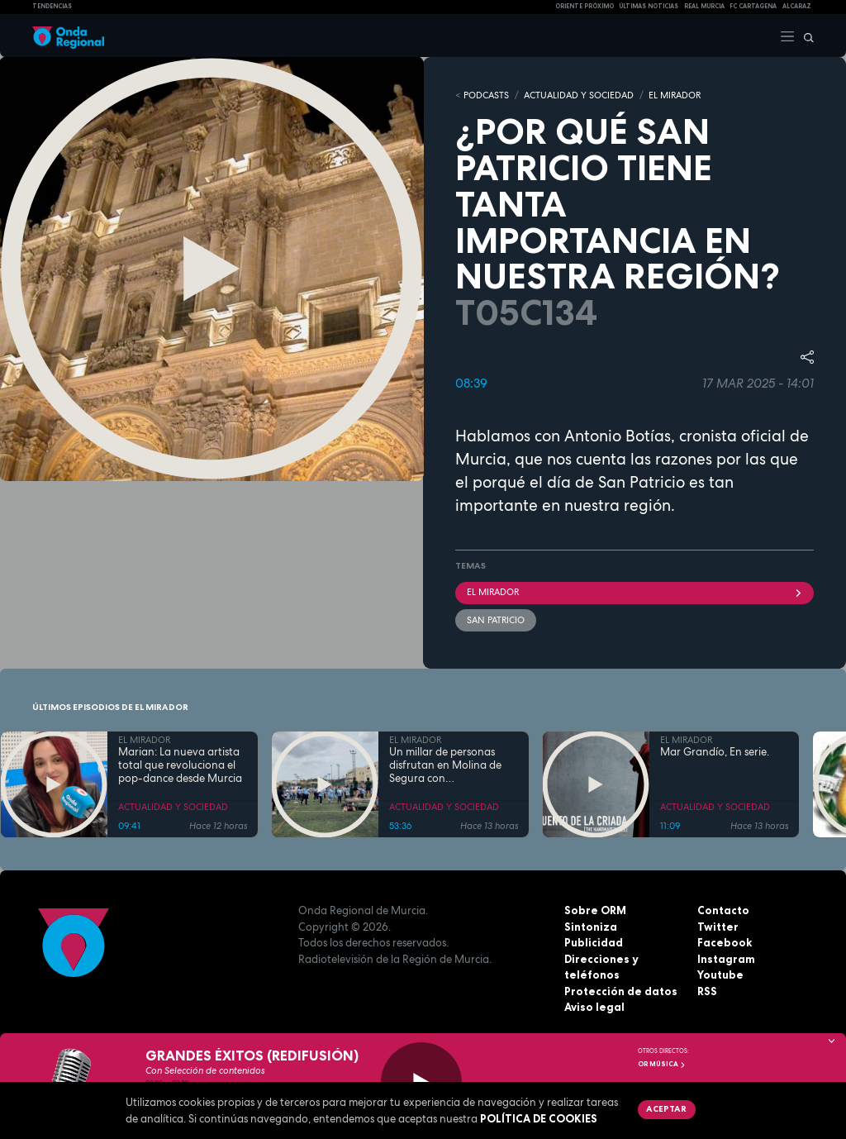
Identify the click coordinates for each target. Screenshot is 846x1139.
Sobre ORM (595, 910)
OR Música (662, 1064)
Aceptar (666, 1108)
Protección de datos (620, 991)
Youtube (720, 974)
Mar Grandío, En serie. (714, 752)
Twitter (718, 926)
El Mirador (634, 592)
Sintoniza (590, 926)
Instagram (726, 958)
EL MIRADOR (675, 95)
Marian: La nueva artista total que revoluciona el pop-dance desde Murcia (180, 766)
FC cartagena (753, 6)
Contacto (723, 910)
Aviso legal (594, 1006)
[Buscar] (805, 35)
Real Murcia (704, 6)
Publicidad (593, 942)
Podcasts (486, 95)
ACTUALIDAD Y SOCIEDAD (579, 95)
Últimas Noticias (648, 6)
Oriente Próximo (584, 6)
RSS (707, 991)
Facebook (724, 942)
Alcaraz (796, 6)
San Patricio (496, 620)
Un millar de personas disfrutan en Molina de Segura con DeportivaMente (445, 766)
